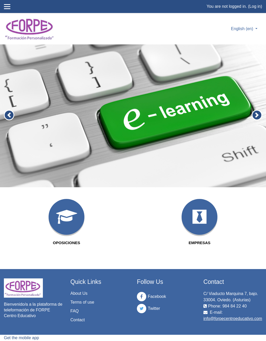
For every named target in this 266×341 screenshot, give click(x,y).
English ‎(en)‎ (242, 28)
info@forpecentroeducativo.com (232, 318)
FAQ (74, 311)
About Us (79, 293)
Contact (77, 320)
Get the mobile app (21, 338)
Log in (255, 6)
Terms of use (82, 302)
